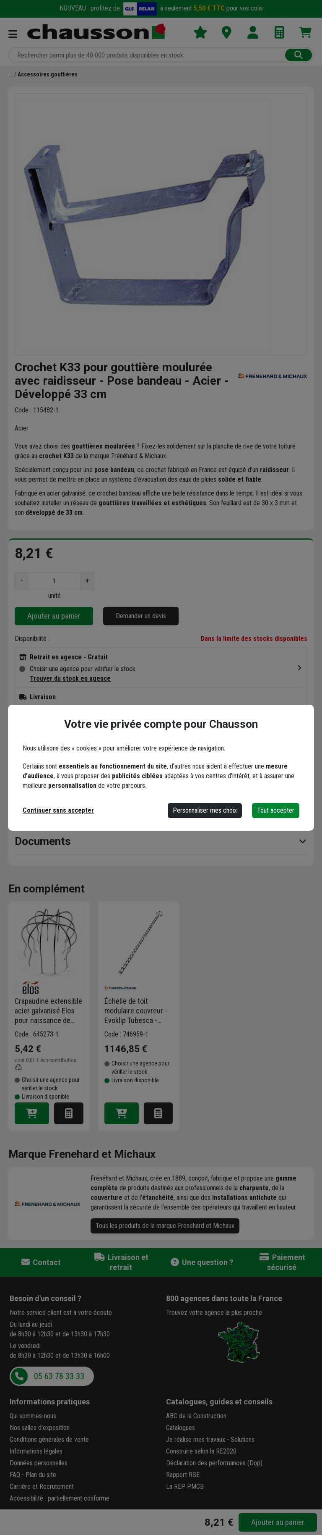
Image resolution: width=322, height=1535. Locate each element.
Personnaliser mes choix (205, 810)
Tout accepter (275, 810)
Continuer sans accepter (58, 810)
